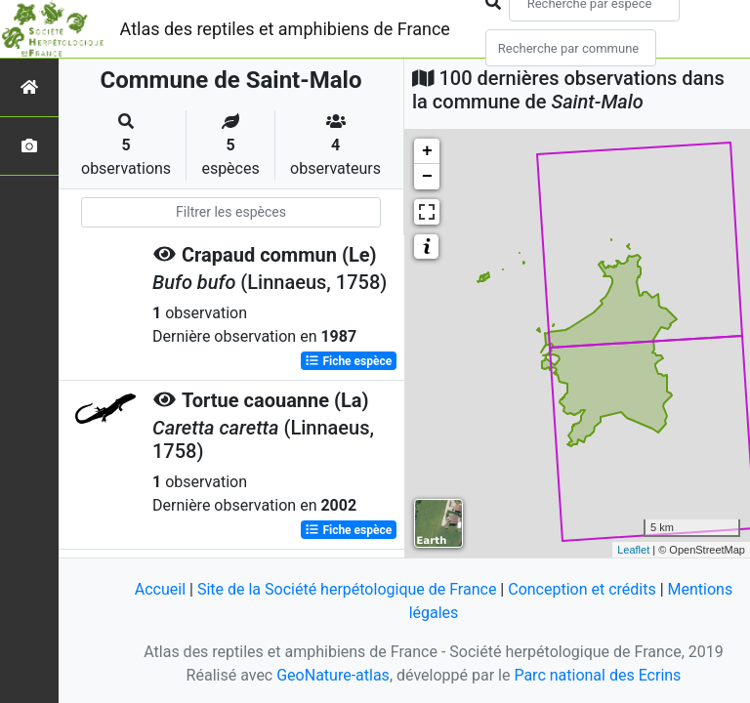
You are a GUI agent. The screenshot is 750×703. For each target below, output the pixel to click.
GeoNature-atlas (333, 675)
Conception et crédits (582, 589)
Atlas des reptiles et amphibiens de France (285, 29)
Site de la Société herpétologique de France (346, 589)
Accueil (160, 589)
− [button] (427, 176)
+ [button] (427, 151)
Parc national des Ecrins (597, 675)
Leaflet (633, 550)
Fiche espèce (348, 361)
